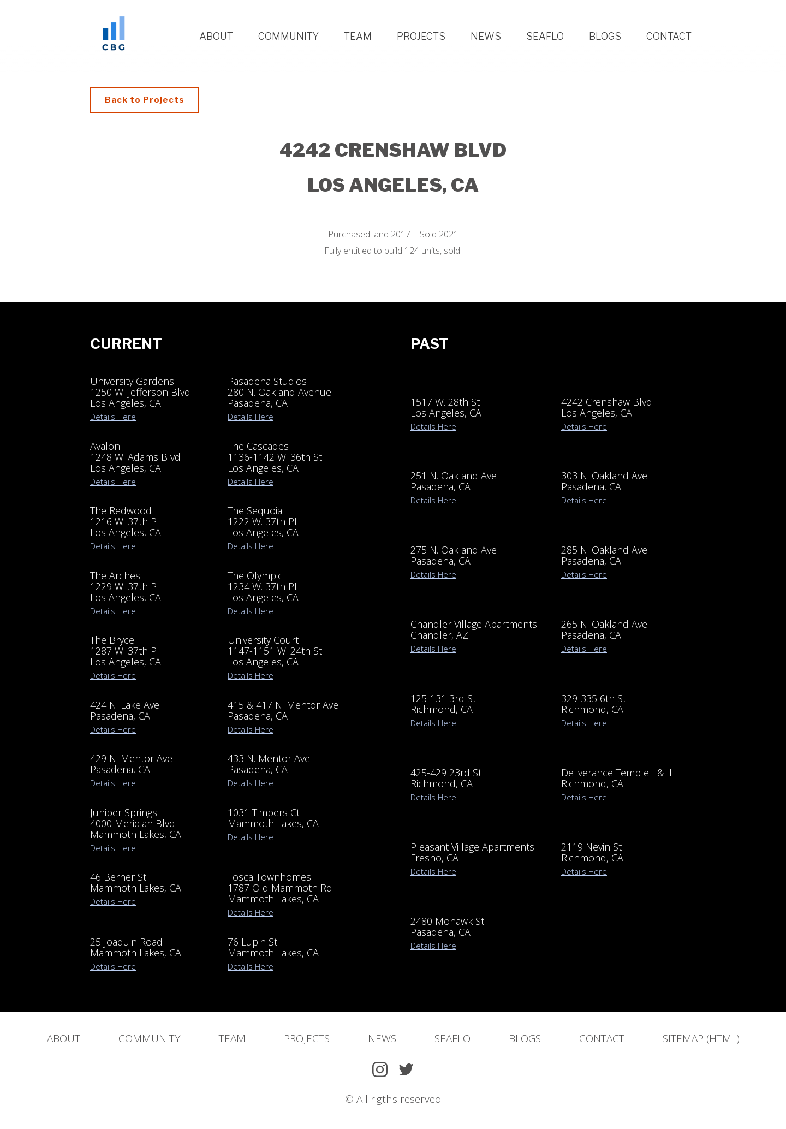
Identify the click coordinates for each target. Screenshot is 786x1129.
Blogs (605, 36)
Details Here (113, 416)
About (216, 36)
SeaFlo (452, 1038)
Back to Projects (144, 100)
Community (288, 36)
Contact (669, 36)
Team (358, 36)
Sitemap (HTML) (701, 1038)
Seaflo (545, 36)
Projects (421, 36)
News (486, 36)
